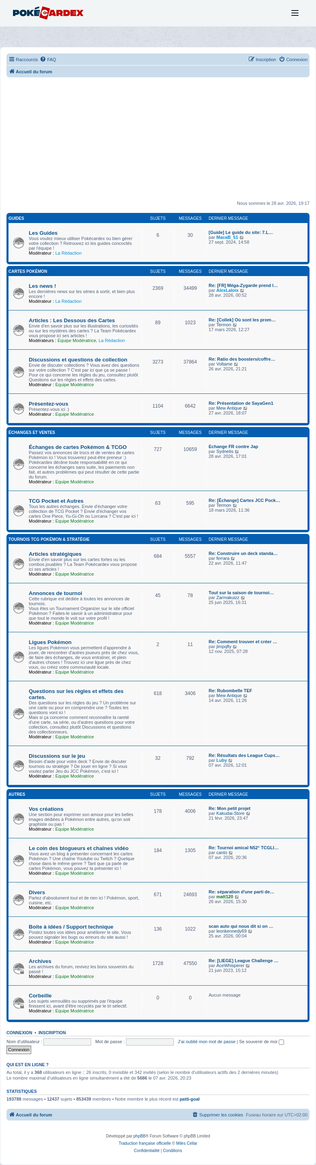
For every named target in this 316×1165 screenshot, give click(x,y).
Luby (221, 760)
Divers (37, 892)
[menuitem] (48, 59)
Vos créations (46, 809)
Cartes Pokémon (28, 271)
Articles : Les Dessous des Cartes (72, 320)
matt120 (224, 896)
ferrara (222, 558)
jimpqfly (223, 646)
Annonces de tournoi (55, 593)
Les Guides (43, 233)
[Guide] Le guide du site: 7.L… (241, 232)
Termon (223, 324)
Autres (17, 794)
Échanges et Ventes (32, 432)
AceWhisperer (230, 965)
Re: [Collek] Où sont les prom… (242, 319)
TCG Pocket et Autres (56, 501)
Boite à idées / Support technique (71, 927)
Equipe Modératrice (77, 340)
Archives (40, 961)
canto (221, 852)
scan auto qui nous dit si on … (241, 926)
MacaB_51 (227, 237)
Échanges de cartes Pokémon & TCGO (78, 447)
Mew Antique (229, 408)
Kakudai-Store (230, 813)
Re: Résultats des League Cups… (244, 755)
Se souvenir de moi (261, 1041)
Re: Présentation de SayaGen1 (241, 403)
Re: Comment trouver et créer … (243, 641)
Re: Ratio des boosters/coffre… (242, 359)
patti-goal (189, 1099)
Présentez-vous (48, 404)
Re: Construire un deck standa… (243, 553)
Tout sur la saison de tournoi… (241, 592)
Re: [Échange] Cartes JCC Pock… (244, 500)
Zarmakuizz (227, 597)
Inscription (52, 1032)
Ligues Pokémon (50, 642)
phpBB (139, 1136)
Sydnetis (224, 451)
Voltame (224, 363)
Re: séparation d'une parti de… (241, 891)
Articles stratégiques (55, 554)
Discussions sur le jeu (57, 756)
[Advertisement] (158, 142)
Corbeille (40, 996)
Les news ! (42, 286)
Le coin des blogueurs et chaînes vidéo (78, 848)
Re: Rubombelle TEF (230, 690)
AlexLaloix (227, 290)
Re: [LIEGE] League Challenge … (243, 960)
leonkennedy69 (231, 931)
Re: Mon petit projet (229, 808)
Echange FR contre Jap (233, 446)
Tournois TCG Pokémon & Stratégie (49, 539)
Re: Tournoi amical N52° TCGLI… (244, 847)
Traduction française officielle (145, 1143)
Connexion (19, 1032)
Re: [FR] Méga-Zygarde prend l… (243, 285)
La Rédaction (68, 253)
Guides (16, 218)
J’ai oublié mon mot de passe (206, 1041)
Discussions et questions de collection (78, 360)
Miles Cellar (186, 1143)
